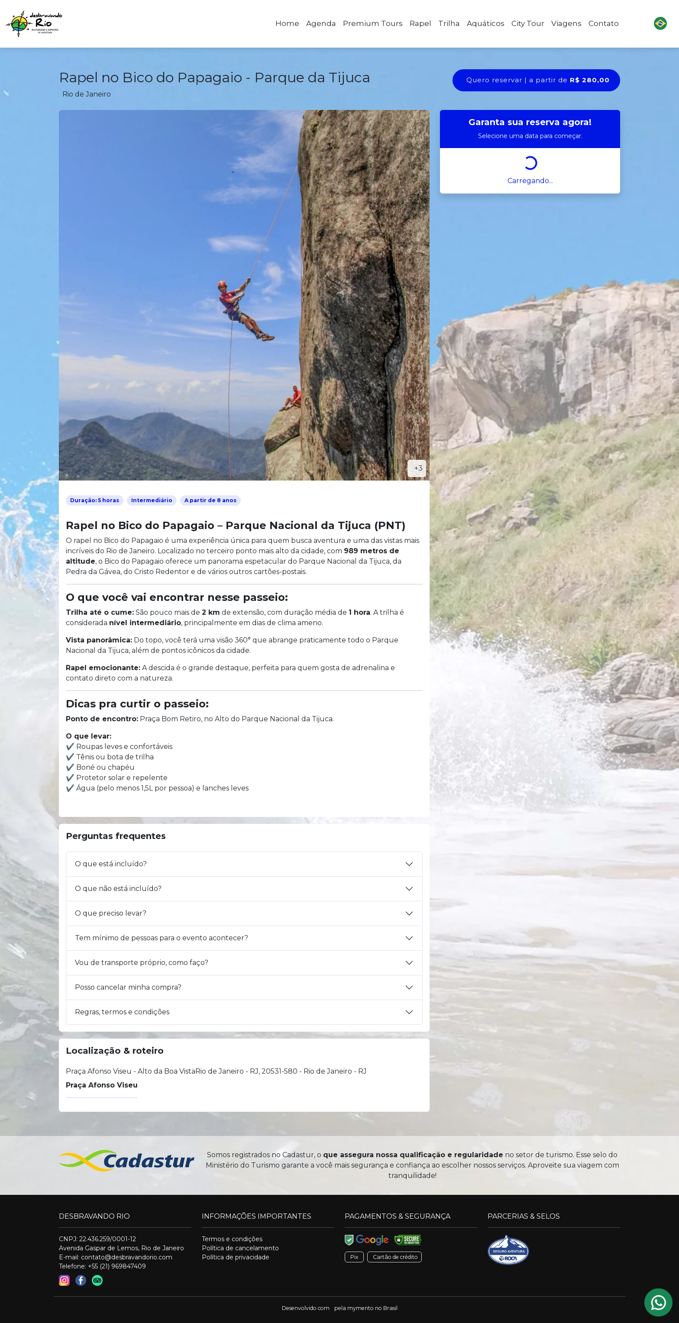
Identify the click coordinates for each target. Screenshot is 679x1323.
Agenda (321, 23)
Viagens (566, 23)
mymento (360, 1308)
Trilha (449, 23)
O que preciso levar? (110, 913)
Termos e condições (232, 1239)
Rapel (420, 23)
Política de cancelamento (240, 1248)
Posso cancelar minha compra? (128, 987)
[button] (660, 23)
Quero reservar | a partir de (538, 80)
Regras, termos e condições (122, 1012)
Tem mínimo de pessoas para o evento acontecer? (161, 938)
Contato (603, 23)
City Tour (527, 23)
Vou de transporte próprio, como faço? (141, 962)
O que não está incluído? (118, 888)
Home (287, 23)
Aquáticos (485, 23)
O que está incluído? (111, 864)
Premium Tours (373, 23)
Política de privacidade (235, 1257)
